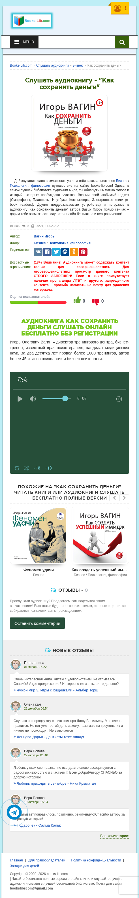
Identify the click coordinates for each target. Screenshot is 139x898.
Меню (24, 42)
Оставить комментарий (37, 623)
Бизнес (121, 181)
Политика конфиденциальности (96, 860)
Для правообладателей (47, 860)
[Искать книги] (122, 42)
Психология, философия (30, 186)
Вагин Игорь (44, 236)
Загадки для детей (24, 866)
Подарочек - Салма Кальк (37, 825)
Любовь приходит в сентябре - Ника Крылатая (55, 783)
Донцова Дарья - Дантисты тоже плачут (49, 737)
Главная (16, 860)
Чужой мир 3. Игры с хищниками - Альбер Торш (56, 690)
